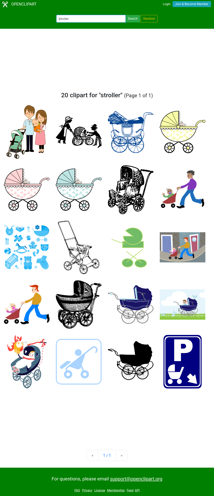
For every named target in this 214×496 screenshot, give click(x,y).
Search (133, 18)
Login (166, 4)
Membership (116, 490)
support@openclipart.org (136, 479)
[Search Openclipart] (91, 18)
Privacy (87, 490)
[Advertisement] (107, 61)
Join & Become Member (191, 4)
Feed (130, 490)
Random (149, 18)
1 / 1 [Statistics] (107, 455)
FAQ (77, 490)
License (99, 490)
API (137, 490)
